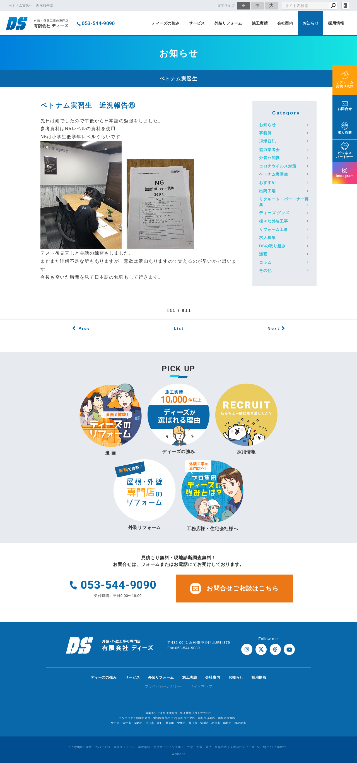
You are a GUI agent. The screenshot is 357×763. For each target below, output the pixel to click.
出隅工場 (267, 191)
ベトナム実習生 (273, 174)
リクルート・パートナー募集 (284, 202)
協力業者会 (269, 149)
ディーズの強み (165, 23)
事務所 (265, 133)
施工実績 (260, 23)
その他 (265, 270)
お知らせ (311, 23)
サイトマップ (201, 686)
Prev (84, 328)
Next (273, 328)
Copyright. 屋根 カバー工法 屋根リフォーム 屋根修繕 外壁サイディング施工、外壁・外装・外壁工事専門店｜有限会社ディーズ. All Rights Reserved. (178, 746)
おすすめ (267, 182)
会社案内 (285, 23)
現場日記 (267, 141)
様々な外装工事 (273, 221)
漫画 (263, 254)
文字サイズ (226, 5)
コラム (265, 262)
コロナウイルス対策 (277, 166)
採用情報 (336, 23)
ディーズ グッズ (274, 213)
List (179, 329)
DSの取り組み (272, 246)
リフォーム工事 (273, 229)
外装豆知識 (269, 158)
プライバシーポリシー (163, 686)
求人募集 (267, 237)
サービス (197, 23)
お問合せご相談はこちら (234, 588)
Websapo (178, 753)
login (345, 5)
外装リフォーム (228, 23)
